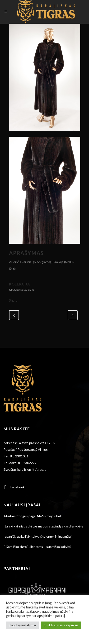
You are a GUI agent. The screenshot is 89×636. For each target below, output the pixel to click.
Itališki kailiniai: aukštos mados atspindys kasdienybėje (43, 526)
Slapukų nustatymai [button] (22, 625)
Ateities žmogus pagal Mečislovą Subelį (32, 516)
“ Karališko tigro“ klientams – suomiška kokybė (37, 547)
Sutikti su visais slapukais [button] (61, 625)
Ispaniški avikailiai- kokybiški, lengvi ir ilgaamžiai (37, 536)
